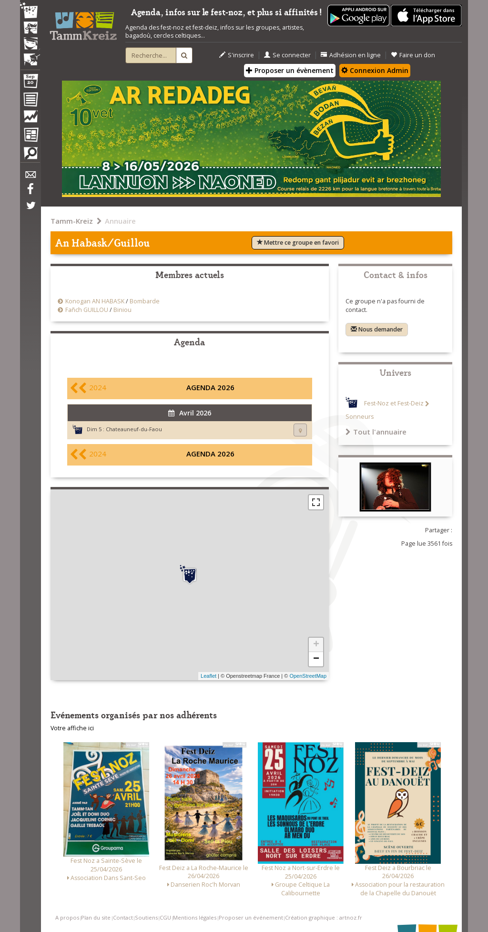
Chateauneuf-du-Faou (134, 429)
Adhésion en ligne (351, 55)
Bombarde (145, 301)
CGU (165, 917)
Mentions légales (194, 917)
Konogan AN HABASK (94, 301)
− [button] (316, 659)
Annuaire (120, 221)
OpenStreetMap (307, 676)
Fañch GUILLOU (86, 310)
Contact (123, 917)
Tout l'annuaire (376, 431)
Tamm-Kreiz (72, 221)
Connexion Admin (374, 70)
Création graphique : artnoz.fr (323, 917)
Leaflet (208, 676)
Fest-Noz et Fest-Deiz (394, 404)
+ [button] (316, 645)
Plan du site (96, 917)
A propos (67, 917)
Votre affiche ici (72, 728)
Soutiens (146, 917)
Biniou (122, 310)
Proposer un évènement (290, 70)
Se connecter (287, 55)
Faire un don (413, 55)
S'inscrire (236, 55)
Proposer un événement (251, 917)
